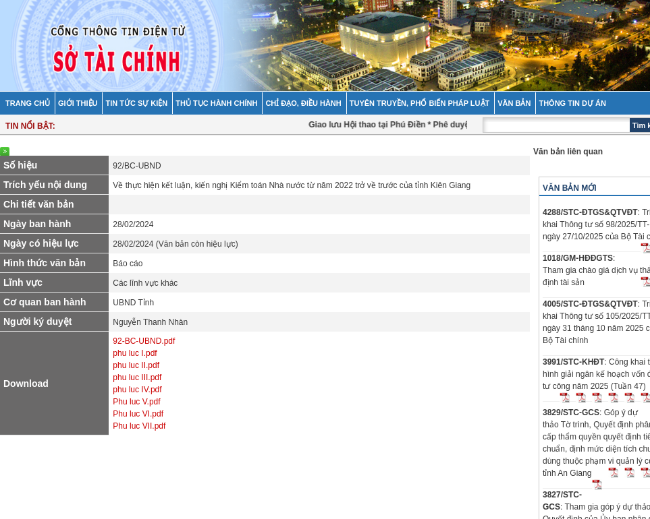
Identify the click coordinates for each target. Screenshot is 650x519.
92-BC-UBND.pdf (144, 341)
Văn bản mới (570, 188)
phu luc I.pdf (135, 353)
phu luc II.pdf (136, 365)
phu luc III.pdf (137, 377)
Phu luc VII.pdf (139, 426)
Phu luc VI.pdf (138, 414)
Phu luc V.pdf (136, 401)
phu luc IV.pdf (137, 389)
